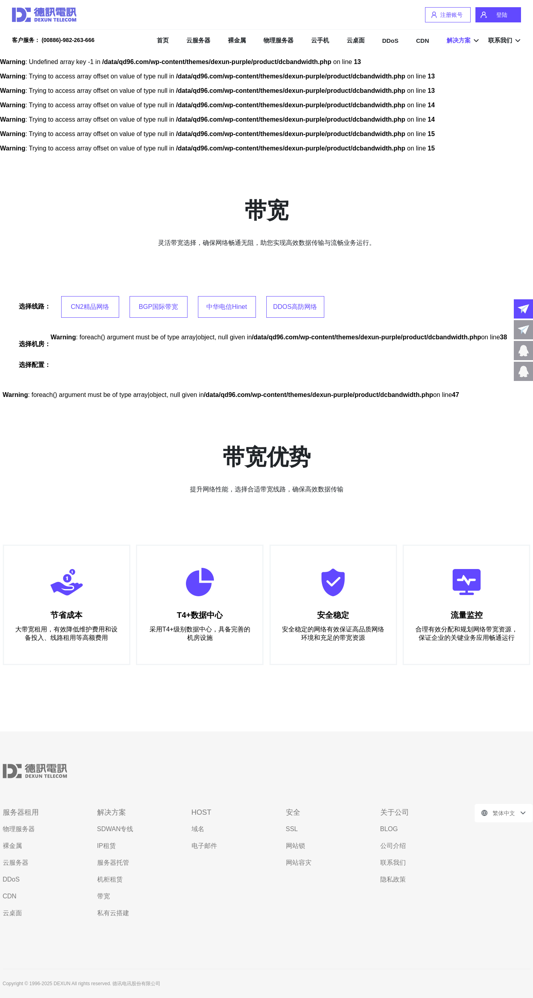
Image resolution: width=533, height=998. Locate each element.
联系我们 (500, 40)
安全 (293, 812)
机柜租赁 (110, 879)
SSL (292, 829)
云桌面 (356, 40)
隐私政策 (393, 879)
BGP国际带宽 (158, 306)
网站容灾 (298, 862)
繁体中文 (504, 813)
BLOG (389, 829)
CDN (422, 40)
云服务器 (198, 40)
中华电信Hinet (226, 306)
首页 (163, 40)
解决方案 (459, 40)
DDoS (390, 40)
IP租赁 (106, 845)
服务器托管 (113, 862)
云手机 (320, 40)
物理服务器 (278, 40)
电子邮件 (204, 845)
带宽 (103, 896)
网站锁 (295, 845)
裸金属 (237, 40)
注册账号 (451, 15)
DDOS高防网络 (295, 306)
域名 (198, 829)
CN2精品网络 (90, 306)
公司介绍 (393, 845)
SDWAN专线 (115, 829)
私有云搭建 (113, 913)
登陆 (501, 15)
